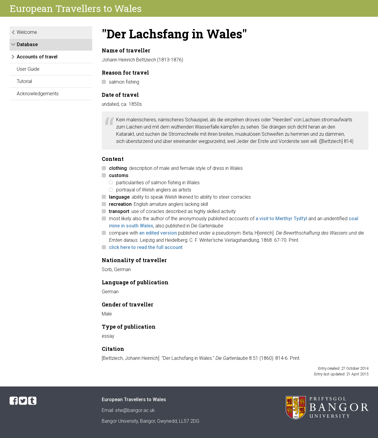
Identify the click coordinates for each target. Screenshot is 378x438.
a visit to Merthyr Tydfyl (281, 218)
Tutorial (24, 81)
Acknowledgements (38, 93)
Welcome (27, 32)
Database (27, 44)
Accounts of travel (37, 57)
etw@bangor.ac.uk (135, 410)
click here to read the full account (146, 247)
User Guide (28, 69)
